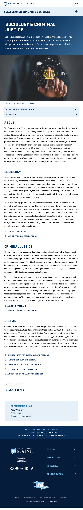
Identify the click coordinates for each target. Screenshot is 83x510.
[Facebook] (12, 470)
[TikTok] (32, 470)
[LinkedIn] (27, 470)
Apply (17, 500)
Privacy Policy (64, 500)
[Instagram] (22, 470)
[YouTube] (17, 470)
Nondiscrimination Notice (47, 500)
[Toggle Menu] (76, 4)
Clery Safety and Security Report (35, 504)
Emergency (53, 504)
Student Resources (29, 500)
